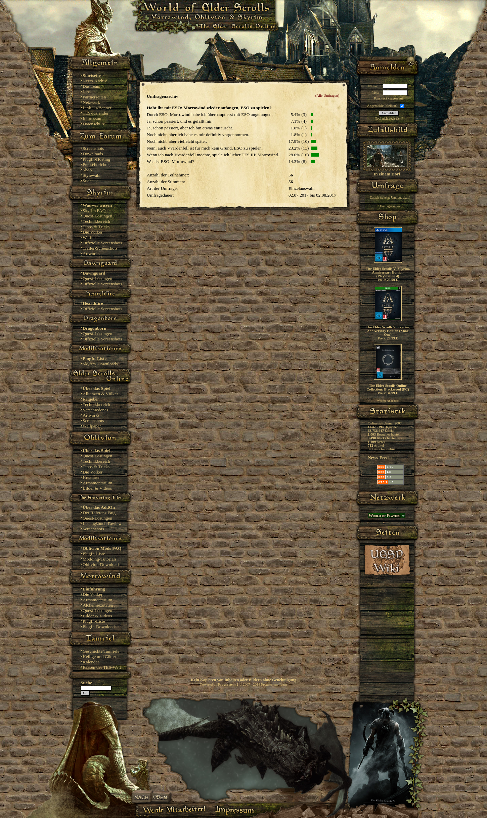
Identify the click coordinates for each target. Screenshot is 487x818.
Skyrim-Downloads (100, 363)
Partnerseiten (94, 96)
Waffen (89, 237)
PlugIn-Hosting (96, 159)
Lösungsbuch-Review (102, 523)
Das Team (91, 86)
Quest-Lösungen (97, 215)
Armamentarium (97, 482)
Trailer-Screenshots (100, 248)
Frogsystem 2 (228, 684)
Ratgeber (91, 399)
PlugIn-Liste (94, 553)
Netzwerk (91, 102)
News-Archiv (95, 80)
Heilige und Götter (99, 656)
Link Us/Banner (97, 107)
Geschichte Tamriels (101, 651)
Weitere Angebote (388, 400)
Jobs (87, 91)
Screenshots (93, 148)
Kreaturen (91, 477)
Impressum (92, 118)
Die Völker (92, 232)
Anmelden (388, 113)
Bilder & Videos (97, 488)
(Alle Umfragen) (327, 95)
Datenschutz (94, 123)
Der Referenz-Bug (99, 512)
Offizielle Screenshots (102, 242)
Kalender (91, 661)
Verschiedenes (95, 409)
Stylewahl (91, 175)
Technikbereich (96, 221)
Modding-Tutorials (100, 559)
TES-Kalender (95, 113)
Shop (87, 169)
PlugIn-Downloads (100, 626)
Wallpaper (92, 425)
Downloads (93, 153)
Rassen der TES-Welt (102, 667)
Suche (88, 180)
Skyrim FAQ (94, 210)
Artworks (91, 253)
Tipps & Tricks (96, 226)
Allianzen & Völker (100, 393)
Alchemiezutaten (98, 605)
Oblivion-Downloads (102, 564)
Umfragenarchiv (390, 206)
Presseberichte (95, 164)
